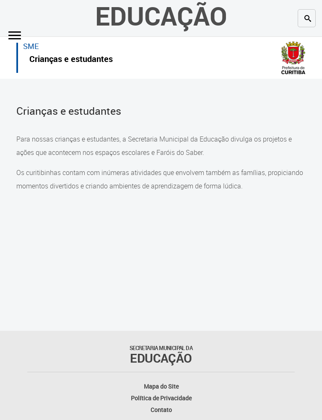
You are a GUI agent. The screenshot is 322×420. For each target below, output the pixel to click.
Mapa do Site (161, 386)
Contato (161, 410)
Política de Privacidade (161, 398)
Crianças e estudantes (71, 60)
